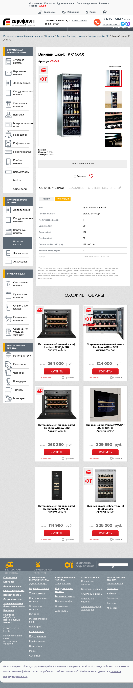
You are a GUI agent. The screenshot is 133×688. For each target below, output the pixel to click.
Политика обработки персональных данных (11, 618)
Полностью (63, 199)
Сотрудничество (12, 599)
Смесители (20, 189)
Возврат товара (12, 594)
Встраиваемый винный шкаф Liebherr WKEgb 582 (56, 345)
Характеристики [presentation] (51, 188)
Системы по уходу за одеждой (20, 331)
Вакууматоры (21, 172)
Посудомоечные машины (22, 93)
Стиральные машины (20, 104)
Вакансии (8, 610)
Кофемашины (21, 143)
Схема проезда (79, 20)
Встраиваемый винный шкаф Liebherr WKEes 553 (105, 345)
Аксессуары (20, 261)
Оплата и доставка (87, 3)
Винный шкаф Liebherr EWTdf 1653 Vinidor (105, 507)
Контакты (49, 3)
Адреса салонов (65, 3)
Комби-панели (17, 162)
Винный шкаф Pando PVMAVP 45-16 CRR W (105, 426)
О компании (35, 3)
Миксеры (19, 398)
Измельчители (22, 355)
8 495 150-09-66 (116, 19)
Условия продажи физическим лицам (14, 604)
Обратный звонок (97, 22)
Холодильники (22, 83)
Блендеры (19, 381)
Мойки (17, 180)
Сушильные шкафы (20, 307)
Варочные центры (19, 231)
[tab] (52, 188)
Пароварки (20, 134)
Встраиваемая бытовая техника (17, 51)
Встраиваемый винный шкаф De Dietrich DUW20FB (56, 507)
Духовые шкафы (18, 61)
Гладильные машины (20, 319)
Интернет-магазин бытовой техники (23, 36)
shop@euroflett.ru (111, 24)
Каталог (49, 36)
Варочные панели (19, 73)
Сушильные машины (20, 295)
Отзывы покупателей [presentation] (104, 188)
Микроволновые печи (22, 125)
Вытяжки (18, 114)
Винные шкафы (96, 36)
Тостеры (18, 390)
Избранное (73, 12)
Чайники (18, 372)
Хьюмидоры (20, 253)
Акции (42, 6)
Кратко (46, 199)
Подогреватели (22, 152)
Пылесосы (19, 364)
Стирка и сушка (16, 274)
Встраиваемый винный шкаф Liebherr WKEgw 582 (56, 426)
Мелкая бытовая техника (16, 347)
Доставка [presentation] (76, 188)
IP (108, 36)
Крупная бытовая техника (71, 36)
